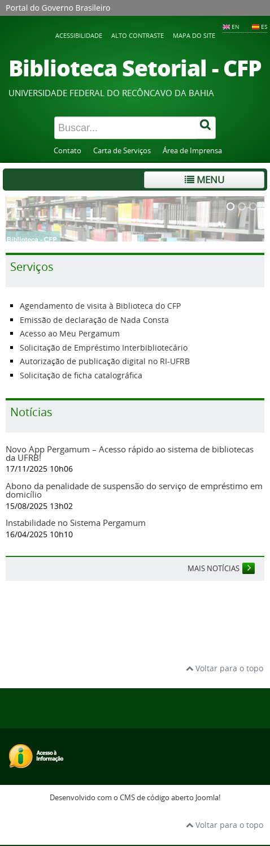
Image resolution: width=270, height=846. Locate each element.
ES (264, 27)
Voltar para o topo (224, 668)
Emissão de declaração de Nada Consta (94, 319)
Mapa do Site (194, 35)
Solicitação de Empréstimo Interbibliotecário (104, 347)
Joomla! (207, 797)
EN (235, 27)
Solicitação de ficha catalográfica (81, 375)
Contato (67, 151)
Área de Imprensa (192, 151)
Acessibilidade (78, 35)
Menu (204, 179)
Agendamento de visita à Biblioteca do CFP (100, 305)
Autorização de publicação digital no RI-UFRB (105, 361)
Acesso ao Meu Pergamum (70, 333)
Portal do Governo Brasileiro (58, 7)
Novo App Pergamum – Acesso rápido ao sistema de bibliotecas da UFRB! (130, 453)
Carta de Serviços (122, 151)
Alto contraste (137, 35)
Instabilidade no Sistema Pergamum (76, 522)
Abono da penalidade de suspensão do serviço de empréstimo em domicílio (134, 490)
